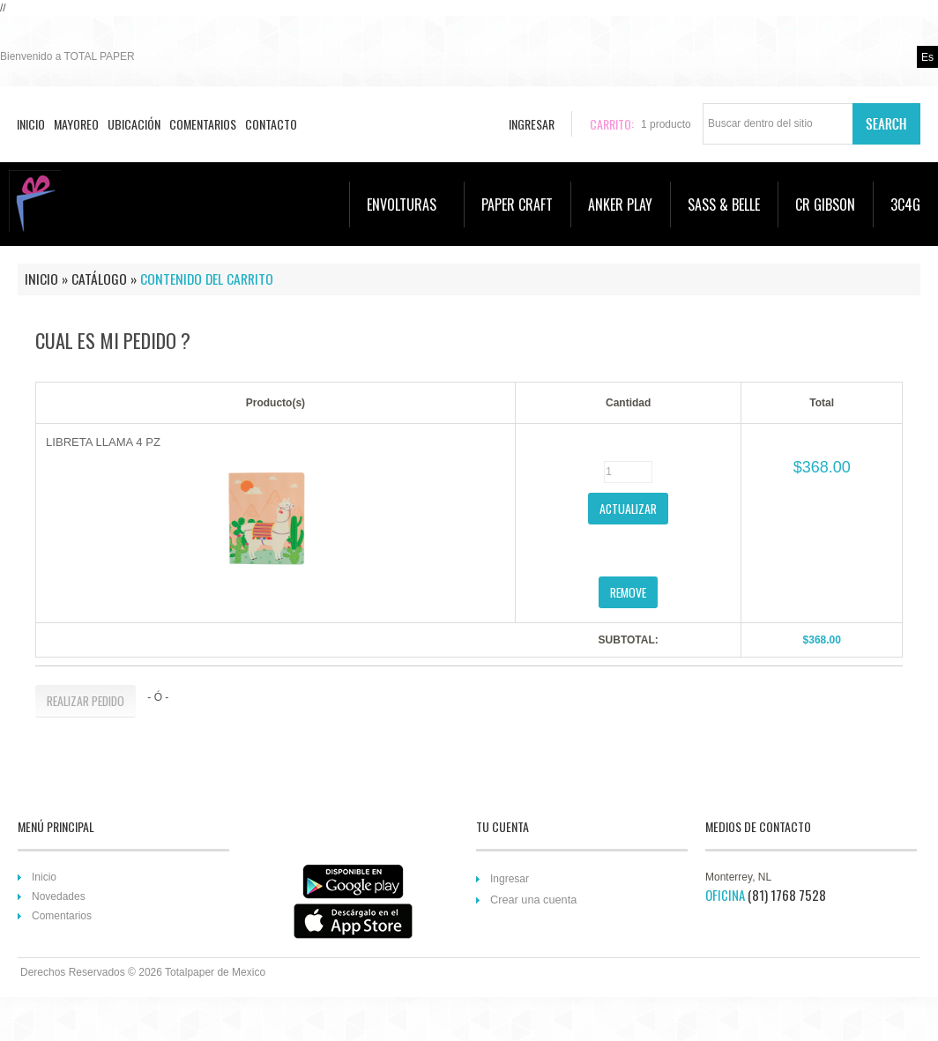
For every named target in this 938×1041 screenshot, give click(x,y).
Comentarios (202, 124)
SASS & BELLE (724, 204)
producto (666, 124)
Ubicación (134, 124)
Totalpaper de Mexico (215, 972)
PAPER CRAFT (517, 204)
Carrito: (612, 124)
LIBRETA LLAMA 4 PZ (103, 442)
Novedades (59, 896)
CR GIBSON (825, 204)
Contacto (271, 124)
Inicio (31, 124)
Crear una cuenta (533, 899)
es (927, 57)
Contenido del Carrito (206, 278)
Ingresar (509, 879)
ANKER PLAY (620, 204)
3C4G (905, 204)
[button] (628, 508)
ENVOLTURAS (411, 204)
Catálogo (99, 278)
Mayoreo (76, 124)
